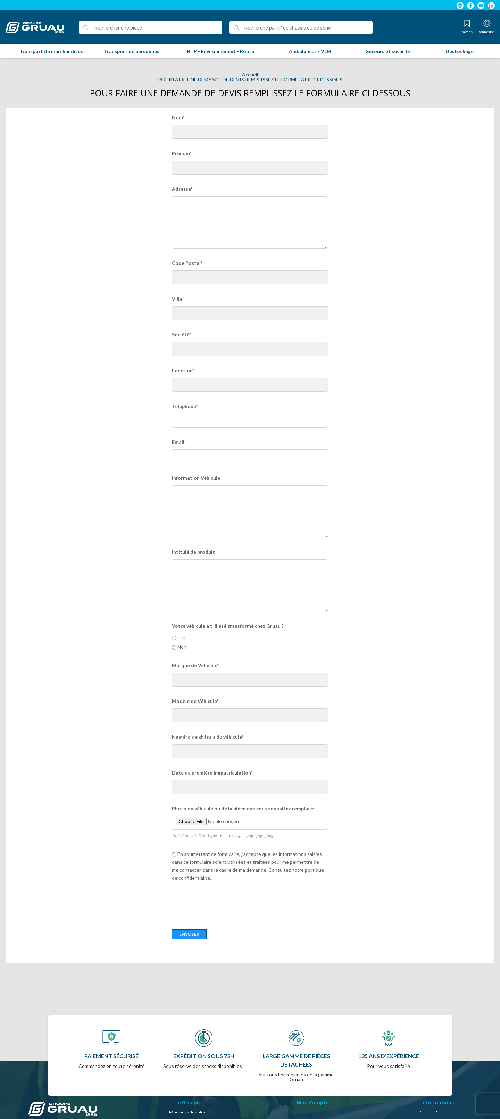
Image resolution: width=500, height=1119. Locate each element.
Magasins (437, 1101)
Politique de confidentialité (187, 1109)
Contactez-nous (437, 1084)
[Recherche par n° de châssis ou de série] (301, 27)
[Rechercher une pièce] (150, 27)
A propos (188, 1101)
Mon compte (312, 1093)
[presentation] (224, 902)
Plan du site (437, 1093)
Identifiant (312, 1084)
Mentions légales (187, 1084)
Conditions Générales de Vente (187, 1093)
